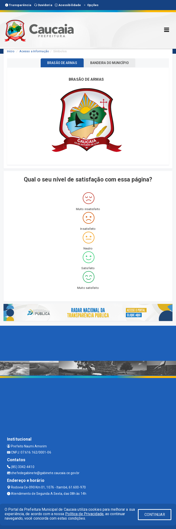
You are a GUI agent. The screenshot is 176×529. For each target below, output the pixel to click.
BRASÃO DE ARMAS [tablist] (62, 63)
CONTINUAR (154, 514)
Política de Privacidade (84, 514)
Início (10, 51)
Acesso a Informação (34, 51)
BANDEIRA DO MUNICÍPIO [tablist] (109, 63)
